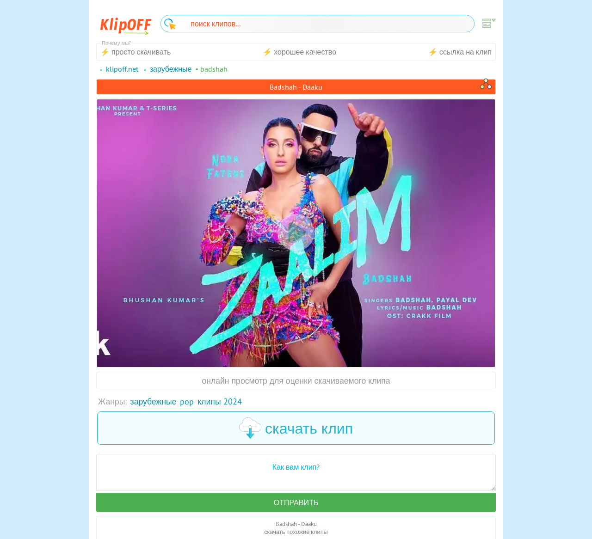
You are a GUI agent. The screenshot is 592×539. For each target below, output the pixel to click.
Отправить (296, 502)
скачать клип (296, 428)
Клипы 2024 (219, 401)
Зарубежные (153, 401)
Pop (187, 401)
